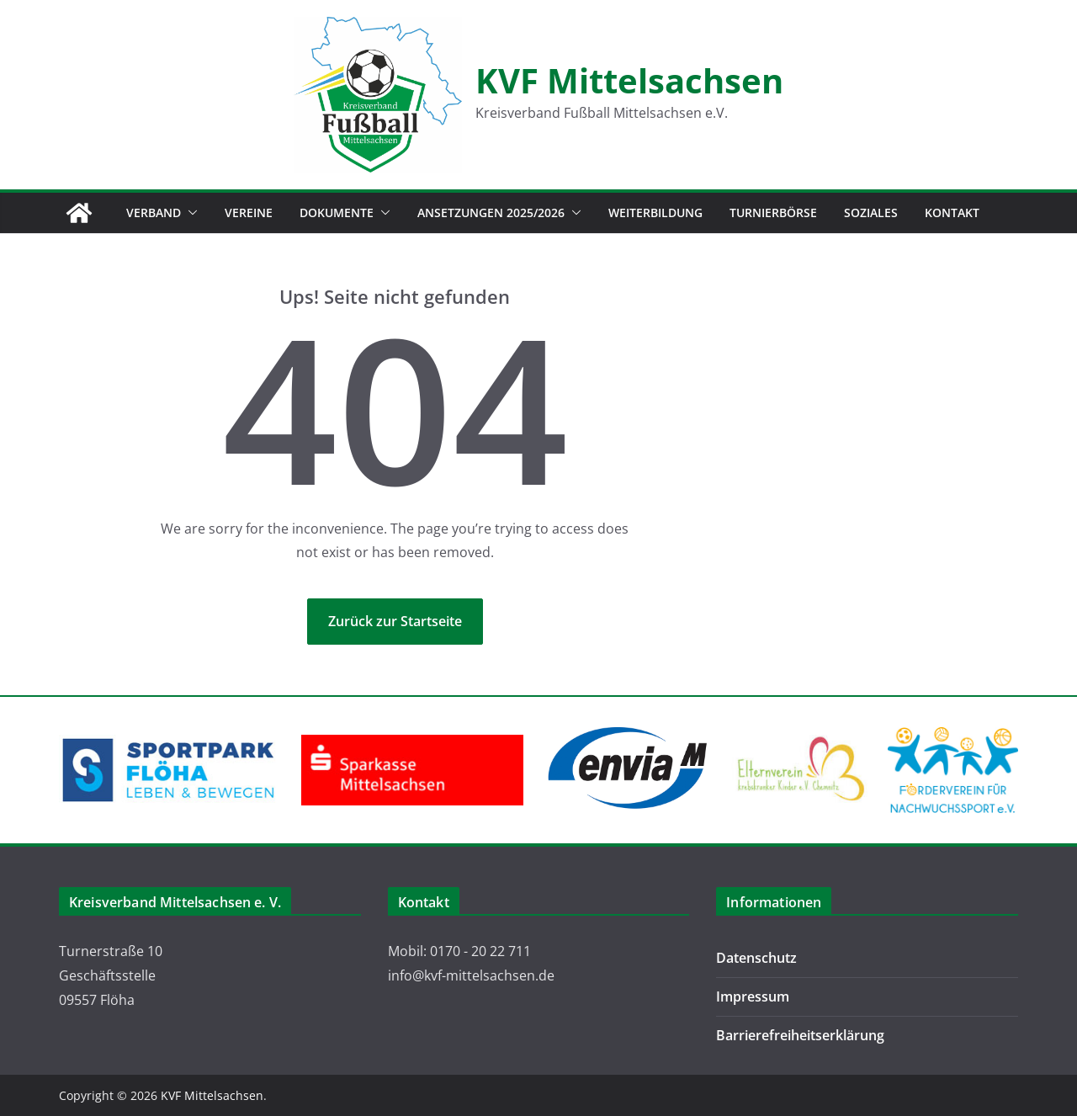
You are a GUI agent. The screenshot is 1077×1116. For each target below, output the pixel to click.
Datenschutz (756, 958)
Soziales (871, 213)
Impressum (752, 996)
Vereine (249, 213)
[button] (189, 213)
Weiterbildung (655, 213)
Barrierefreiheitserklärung (800, 1035)
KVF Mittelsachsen (629, 80)
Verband (153, 213)
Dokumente (337, 213)
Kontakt (952, 213)
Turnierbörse (773, 213)
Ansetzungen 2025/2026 (491, 213)
